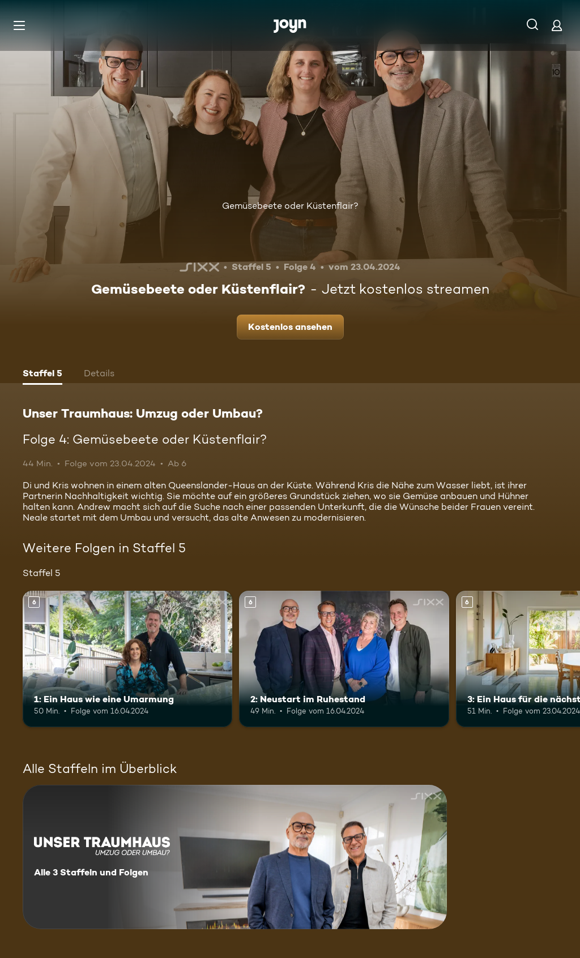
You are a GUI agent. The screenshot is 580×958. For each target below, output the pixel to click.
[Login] (557, 25)
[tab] (42, 374)
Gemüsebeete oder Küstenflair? (290, 205)
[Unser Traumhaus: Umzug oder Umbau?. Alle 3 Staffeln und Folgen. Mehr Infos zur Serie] (235, 857)
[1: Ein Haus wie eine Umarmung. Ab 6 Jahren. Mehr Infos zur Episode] (127, 659)
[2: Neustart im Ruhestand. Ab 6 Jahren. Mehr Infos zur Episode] (344, 659)
